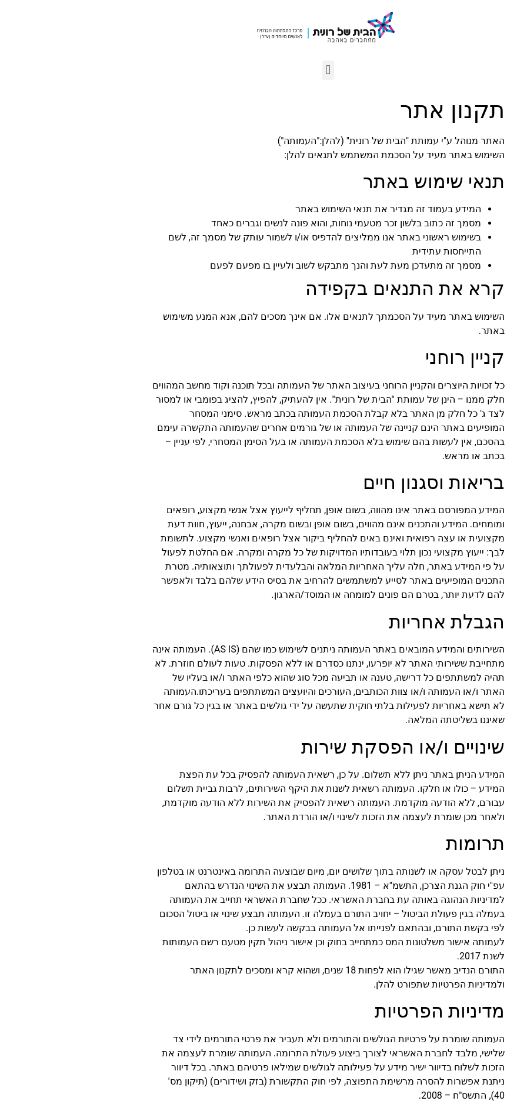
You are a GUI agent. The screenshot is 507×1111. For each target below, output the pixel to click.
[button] (253, 70)
